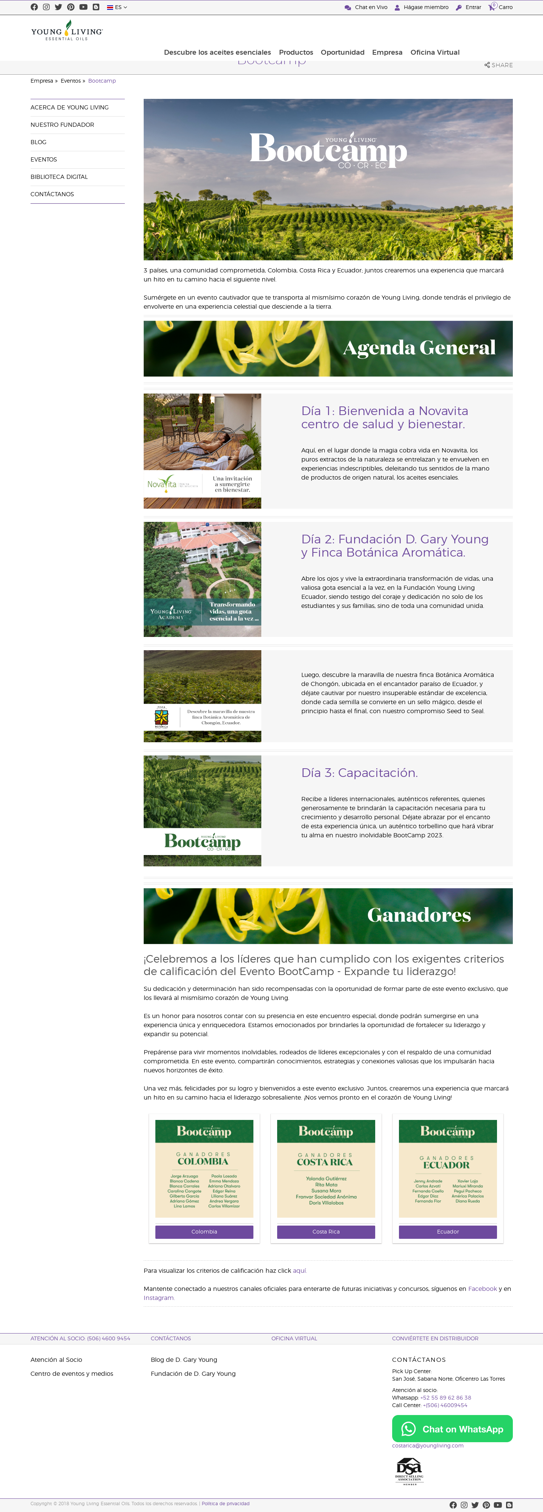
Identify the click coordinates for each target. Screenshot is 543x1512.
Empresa (436, 29)
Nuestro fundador (62, 125)
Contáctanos (52, 194)
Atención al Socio (56, 1360)
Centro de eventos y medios (72, 1374)
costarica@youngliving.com (428, 1446)
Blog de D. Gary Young (184, 1360)
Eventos (71, 81)
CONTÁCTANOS (171, 1338)
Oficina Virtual (484, 29)
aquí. (300, 1271)
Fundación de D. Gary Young (193, 1374)
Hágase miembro (422, 8)
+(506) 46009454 (445, 1405)
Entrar (469, 8)
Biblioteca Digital (59, 177)
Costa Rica (326, 1232)
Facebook (482, 1289)
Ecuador (448, 1232)
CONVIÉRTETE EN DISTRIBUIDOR (435, 1338)
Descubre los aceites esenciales (264, 29)
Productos (343, 29)
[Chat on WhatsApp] (452, 1428)
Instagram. (159, 1298)
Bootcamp (102, 81)
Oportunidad (391, 29)
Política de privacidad (226, 1503)
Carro (500, 6)
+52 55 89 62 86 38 (445, 1398)
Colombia (204, 1232)
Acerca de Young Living (70, 108)
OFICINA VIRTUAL (294, 1338)
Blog (38, 142)
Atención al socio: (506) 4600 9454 (80, 1338)
